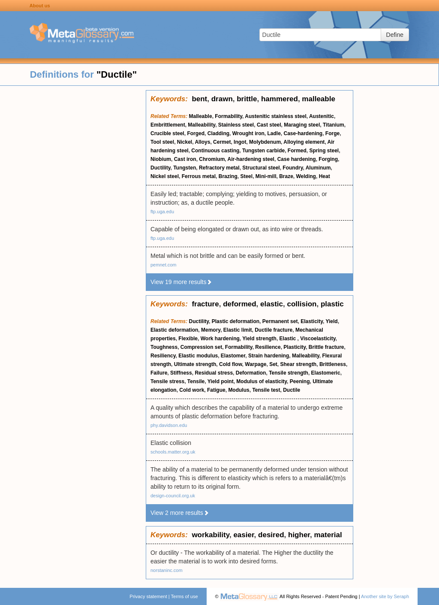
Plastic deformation (235, 321)
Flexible (188, 339)
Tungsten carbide (263, 151)
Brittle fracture (326, 347)
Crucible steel (167, 133)
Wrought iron (248, 133)
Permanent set (280, 321)
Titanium (333, 125)
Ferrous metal (199, 176)
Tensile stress (167, 381)
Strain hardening (268, 356)
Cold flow (230, 364)
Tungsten (184, 168)
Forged (195, 133)
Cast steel (269, 125)
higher (299, 535)
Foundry (293, 168)
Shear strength (298, 364)
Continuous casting (215, 151)
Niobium (160, 159)
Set (273, 364)
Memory (210, 330)
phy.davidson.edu (168, 425)
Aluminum (318, 168)
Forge (332, 133)
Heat (324, 176)
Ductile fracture (273, 330)
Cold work (191, 390)
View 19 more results (181, 281)
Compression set (201, 347)
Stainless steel (236, 125)
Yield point (220, 381)
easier (243, 535)
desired (271, 535)
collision (301, 304)
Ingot (240, 142)
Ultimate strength (195, 364)
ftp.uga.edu (162, 211)
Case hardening (296, 159)
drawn (222, 99)
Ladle (273, 133)
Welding (306, 176)
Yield (331, 321)
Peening (300, 381)
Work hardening (220, 339)
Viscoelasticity (317, 339)
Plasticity (294, 347)
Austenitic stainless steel (275, 116)
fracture (205, 304)
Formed (297, 151)
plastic (332, 304)
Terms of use (184, 596)
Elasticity (312, 321)
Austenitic (321, 116)
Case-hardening (303, 133)
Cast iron (185, 159)
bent (199, 99)
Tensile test (266, 390)
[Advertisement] (73, 219)
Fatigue (216, 390)
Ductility (160, 168)
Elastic (289, 339)
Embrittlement (167, 125)
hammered (279, 99)
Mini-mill (266, 176)
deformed (239, 304)
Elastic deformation (174, 330)
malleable (318, 99)
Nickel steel (164, 176)
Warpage (255, 364)
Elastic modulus (198, 356)
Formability (228, 116)
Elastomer (233, 356)
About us (40, 5)
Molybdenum (265, 142)
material (328, 535)
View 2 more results (179, 512)
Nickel (184, 142)
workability (210, 535)
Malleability (201, 125)
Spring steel (324, 151)
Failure (158, 373)
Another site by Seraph (385, 596)
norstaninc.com (166, 570)
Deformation (251, 373)
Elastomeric (325, 373)
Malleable (200, 116)
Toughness (163, 347)
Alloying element (304, 142)
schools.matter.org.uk (172, 451)
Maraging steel (302, 125)
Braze (286, 176)
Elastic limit (237, 330)
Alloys (202, 142)
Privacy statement (148, 596)
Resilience (267, 347)
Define (394, 34)
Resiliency (162, 356)
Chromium (212, 159)
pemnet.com (163, 264)
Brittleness (332, 364)
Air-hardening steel (251, 159)
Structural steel (261, 168)
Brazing (228, 176)
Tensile (195, 381)
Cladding (218, 133)
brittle (247, 99)
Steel (246, 176)
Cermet (222, 142)
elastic (271, 304)
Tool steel (162, 142)
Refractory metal (219, 168)
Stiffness (181, 373)
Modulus (238, 390)
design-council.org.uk (172, 495)
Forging (328, 159)
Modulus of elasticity (261, 381)
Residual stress (214, 373)
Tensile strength (288, 373)
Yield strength (259, 339)
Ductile (291, 390)
